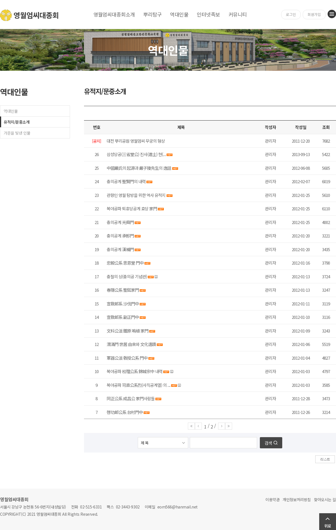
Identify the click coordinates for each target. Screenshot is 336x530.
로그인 (291, 14)
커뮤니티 (237, 14)
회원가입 (314, 14)
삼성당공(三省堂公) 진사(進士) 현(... (136, 154)
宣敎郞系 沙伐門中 (123, 304)
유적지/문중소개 (17, 122)
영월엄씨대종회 (29, 15)
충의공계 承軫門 (120, 236)
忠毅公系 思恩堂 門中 (125, 263)
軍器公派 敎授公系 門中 (127, 358)
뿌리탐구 (152, 14)
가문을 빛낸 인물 (17, 133)
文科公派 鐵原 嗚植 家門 (127, 331)
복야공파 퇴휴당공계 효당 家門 (132, 208)
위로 (327, 526)
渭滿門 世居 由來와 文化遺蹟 (131, 344)
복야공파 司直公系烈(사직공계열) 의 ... (138, 385)
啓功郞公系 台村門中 (125, 412)
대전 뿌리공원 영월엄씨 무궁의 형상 (136, 141)
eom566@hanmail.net (177, 507)
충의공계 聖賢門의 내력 (126, 181)
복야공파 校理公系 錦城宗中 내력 (134, 371)
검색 (268, 443)
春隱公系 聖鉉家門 (123, 290)
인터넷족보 (208, 14)
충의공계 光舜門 (120, 222)
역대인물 (179, 14)
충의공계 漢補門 (120, 249)
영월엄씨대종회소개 (114, 14)
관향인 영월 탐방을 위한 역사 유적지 (136, 195)
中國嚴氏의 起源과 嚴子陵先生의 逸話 (139, 168)
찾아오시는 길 (325, 499)
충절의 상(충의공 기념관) (127, 276)
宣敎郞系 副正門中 (123, 317)
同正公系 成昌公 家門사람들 (131, 398)
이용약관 (272, 499)
